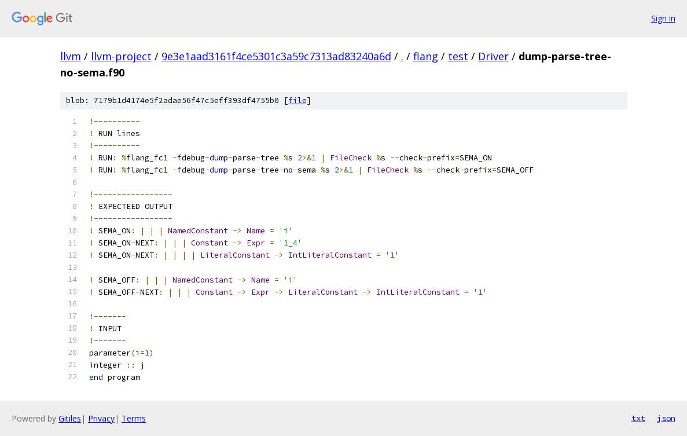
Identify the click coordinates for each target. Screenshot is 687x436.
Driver (493, 56)
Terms (134, 418)
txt (638, 418)
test (458, 56)
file (297, 100)
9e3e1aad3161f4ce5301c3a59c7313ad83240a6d (276, 56)
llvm (70, 56)
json (666, 418)
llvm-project (121, 56)
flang (425, 56)
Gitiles (69, 418)
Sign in (663, 18)
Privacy (101, 418)
